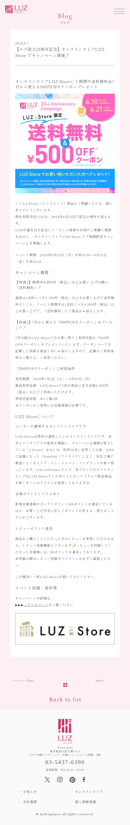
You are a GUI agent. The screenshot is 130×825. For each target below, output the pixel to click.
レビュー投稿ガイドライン (57, 558)
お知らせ (30, 791)
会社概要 (30, 801)
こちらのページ (36, 604)
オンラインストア (89, 791)
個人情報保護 (85, 801)
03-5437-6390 (65, 762)
